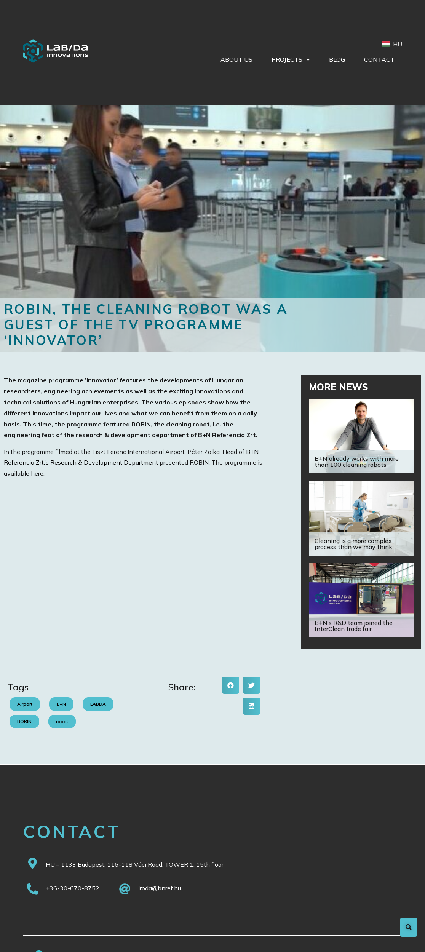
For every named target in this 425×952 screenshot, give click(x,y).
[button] (230, 685)
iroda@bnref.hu (159, 888)
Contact (379, 59)
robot (62, 721)
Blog (337, 59)
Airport (24, 704)
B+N (61, 704)
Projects (291, 59)
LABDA (98, 704)
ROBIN (24, 721)
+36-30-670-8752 (72, 888)
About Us (236, 59)
